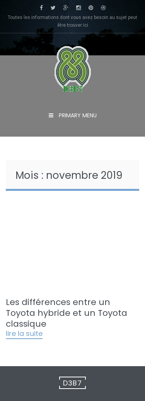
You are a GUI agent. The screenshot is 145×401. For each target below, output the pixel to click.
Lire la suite (24, 334)
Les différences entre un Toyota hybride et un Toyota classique (66, 313)
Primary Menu (77, 115)
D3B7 (72, 383)
